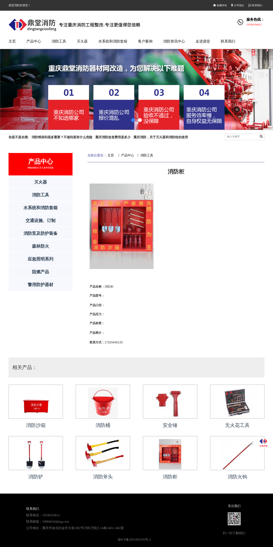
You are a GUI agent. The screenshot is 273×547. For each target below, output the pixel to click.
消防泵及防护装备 (40, 233)
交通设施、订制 (40, 220)
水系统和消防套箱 (112, 41)
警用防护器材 (40, 284)
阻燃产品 (40, 271)
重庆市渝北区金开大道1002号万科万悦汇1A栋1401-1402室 (83, 528)
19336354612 (254, 24)
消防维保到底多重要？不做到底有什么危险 (62, 137)
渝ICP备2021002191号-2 (134, 539)
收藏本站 (220, 5)
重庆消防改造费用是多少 (113, 137)
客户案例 (145, 41)
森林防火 (40, 246)
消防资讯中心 (174, 41)
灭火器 (82, 41)
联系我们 (255, 5)
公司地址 (237, 5)
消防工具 (59, 41)
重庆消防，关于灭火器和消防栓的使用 (161, 137)
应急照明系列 (40, 259)
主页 (12, 41)
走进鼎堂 (203, 41)
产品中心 (33, 41)
